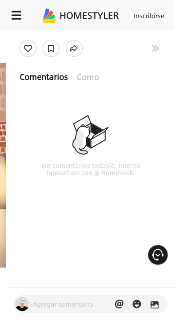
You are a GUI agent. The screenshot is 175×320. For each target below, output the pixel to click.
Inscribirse (149, 15)
